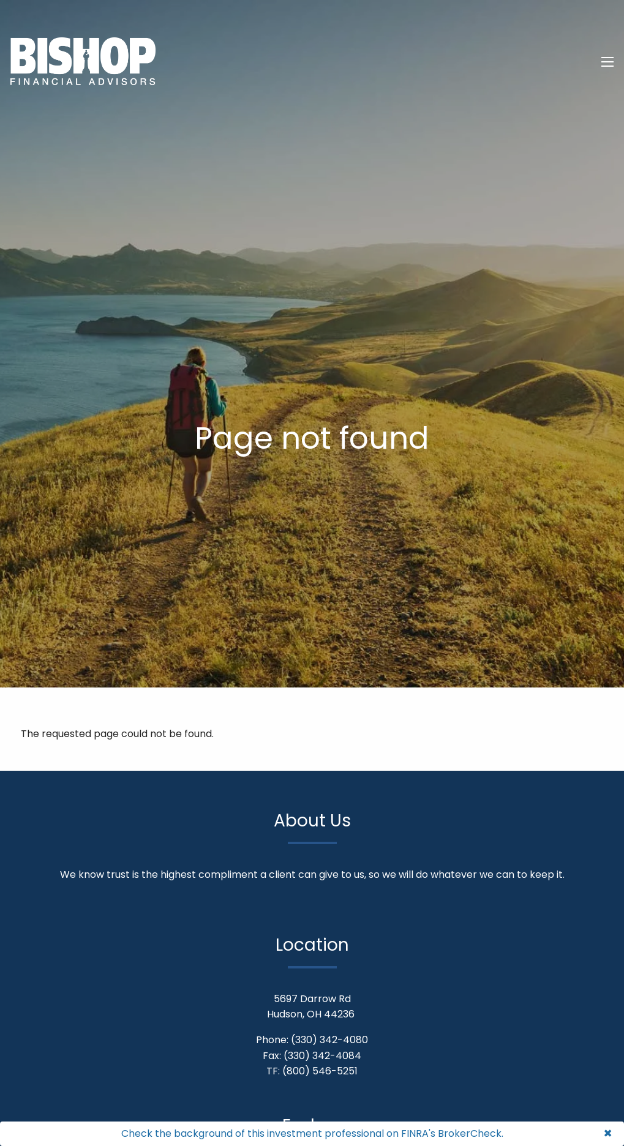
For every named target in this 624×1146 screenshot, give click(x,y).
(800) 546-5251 (320, 1071)
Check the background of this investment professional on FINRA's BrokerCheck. (312, 1133)
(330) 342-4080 (329, 1040)
